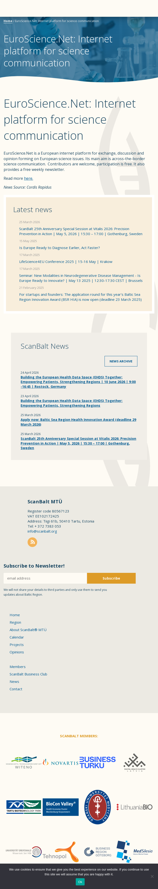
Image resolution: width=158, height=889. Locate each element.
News (14, 681)
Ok (80, 882)
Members (18, 666)
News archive (121, 361)
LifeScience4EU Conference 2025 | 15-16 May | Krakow (65, 261)
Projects (17, 644)
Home (8, 21)
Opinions (17, 652)
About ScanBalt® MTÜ (28, 629)
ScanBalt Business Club (28, 674)
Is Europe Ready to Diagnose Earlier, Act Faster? (59, 247)
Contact (16, 688)
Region (15, 622)
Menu (12, 8)
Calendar (17, 637)
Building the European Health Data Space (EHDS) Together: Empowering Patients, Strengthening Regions (72, 403)
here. (28, 178)
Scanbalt (142, 23)
